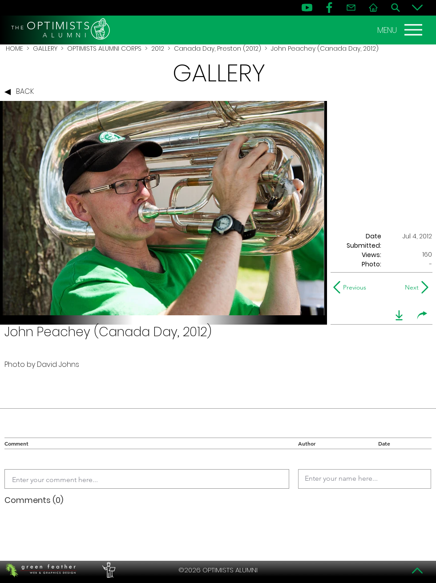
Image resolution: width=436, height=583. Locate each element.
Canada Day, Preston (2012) (217, 48)
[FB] (329, 7)
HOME (14, 48)
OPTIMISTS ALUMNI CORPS (104, 48)
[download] (399, 315)
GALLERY (45, 48)
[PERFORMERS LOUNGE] (108, 570)
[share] (422, 315)
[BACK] (21, 92)
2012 (157, 48)
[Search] (395, 7)
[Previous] (352, 287)
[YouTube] (307, 7)
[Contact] (351, 7)
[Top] (417, 570)
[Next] (410, 287)
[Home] (373, 7)
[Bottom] (417, 7)
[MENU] (400, 30)
